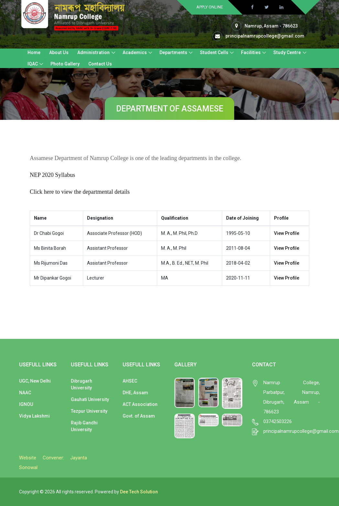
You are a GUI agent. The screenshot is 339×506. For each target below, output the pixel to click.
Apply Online (209, 7)
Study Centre (287, 52)
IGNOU (26, 404)
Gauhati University (90, 399)
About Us (59, 52)
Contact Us (100, 63)
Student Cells (214, 52)
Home (33, 52)
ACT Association (140, 404)
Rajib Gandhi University (84, 426)
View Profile (286, 233)
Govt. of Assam (139, 416)
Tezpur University (89, 411)
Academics (134, 52)
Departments (173, 52)
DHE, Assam (135, 392)
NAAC (25, 392)
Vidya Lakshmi (34, 416)
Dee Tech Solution (139, 491)
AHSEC (130, 381)
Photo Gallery (65, 63)
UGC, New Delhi (35, 381)
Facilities (250, 52)
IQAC (32, 63)
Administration (93, 52)
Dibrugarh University (81, 384)
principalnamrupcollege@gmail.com (264, 36)
